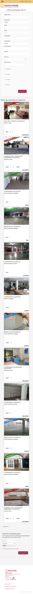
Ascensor (7, 69)
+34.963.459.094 (9, 578)
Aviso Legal (8, 584)
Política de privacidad (13, 548)
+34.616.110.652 (9, 579)
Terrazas (7, 79)
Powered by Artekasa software (25, 591)
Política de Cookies (9, 588)
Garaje (6, 74)
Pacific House (8, 573)
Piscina (7, 84)
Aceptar (11, 548)
